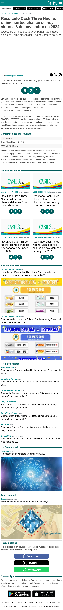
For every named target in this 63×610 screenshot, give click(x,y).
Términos (39, 602)
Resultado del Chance (23, 602)
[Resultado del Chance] (24, 2)
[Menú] (2, 3)
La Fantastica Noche (10, 390)
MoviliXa (16, 606)
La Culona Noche (9, 379)
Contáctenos (52, 606)
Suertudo (5, 425)
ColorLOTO (6, 436)
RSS (59, 602)
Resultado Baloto (48, 8)
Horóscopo (6, 451)
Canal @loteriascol (14, 76)
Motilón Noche (7, 368)
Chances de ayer (19, 8)
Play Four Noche (8, 402)
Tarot (3, 499)
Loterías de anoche (34, 8)
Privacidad (51, 602)
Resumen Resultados (11, 269)
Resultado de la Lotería (33, 606)
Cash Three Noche (9, 14)
